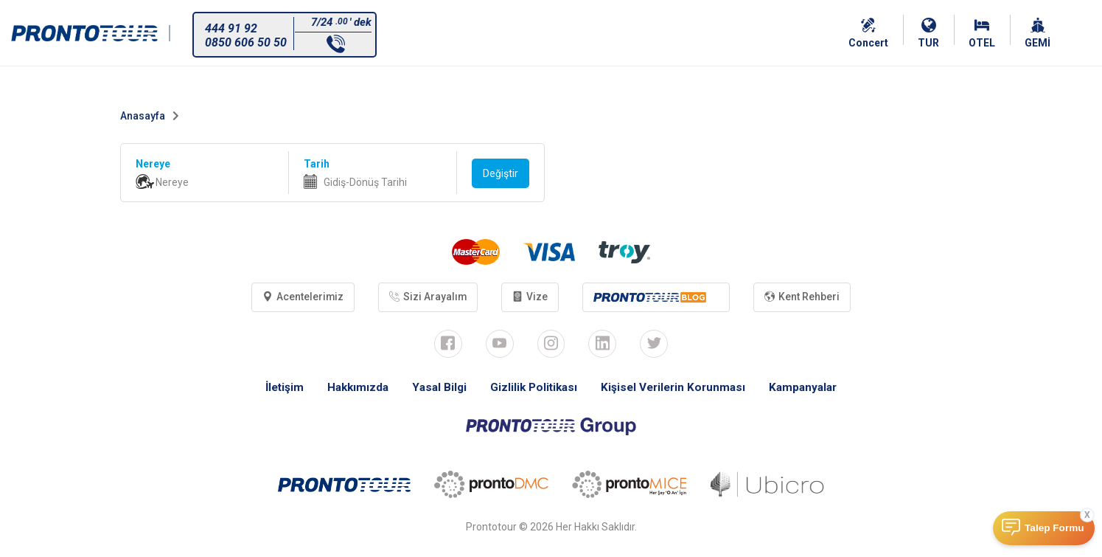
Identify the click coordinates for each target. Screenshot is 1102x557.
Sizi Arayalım (427, 297)
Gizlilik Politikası (532, 388)
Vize (530, 297)
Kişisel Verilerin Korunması (676, 388)
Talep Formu (1054, 527)
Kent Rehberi (805, 297)
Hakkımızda (352, 388)
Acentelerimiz (300, 297)
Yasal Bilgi (436, 388)
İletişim (276, 388)
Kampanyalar (810, 388)
